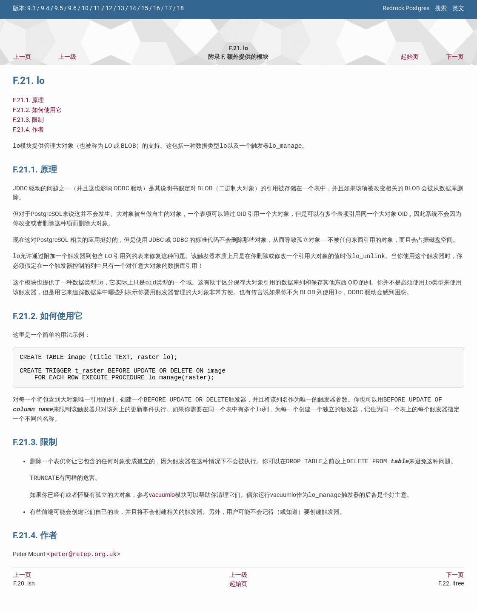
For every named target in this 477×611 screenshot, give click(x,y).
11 (97, 8)
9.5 (58, 8)
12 (109, 8)
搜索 (441, 8)
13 (120, 8)
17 (168, 8)
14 (132, 8)
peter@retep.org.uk (84, 560)
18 (180, 8)
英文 (458, 8)
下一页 (455, 56)
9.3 (31, 8)
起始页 (410, 56)
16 (156, 8)
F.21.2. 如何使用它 (37, 110)
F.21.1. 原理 (28, 100)
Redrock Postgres (406, 8)
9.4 (45, 8)
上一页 (22, 56)
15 (144, 8)
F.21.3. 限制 (28, 119)
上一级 (67, 56)
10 (85, 8)
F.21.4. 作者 (28, 129)
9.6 (72, 8)
